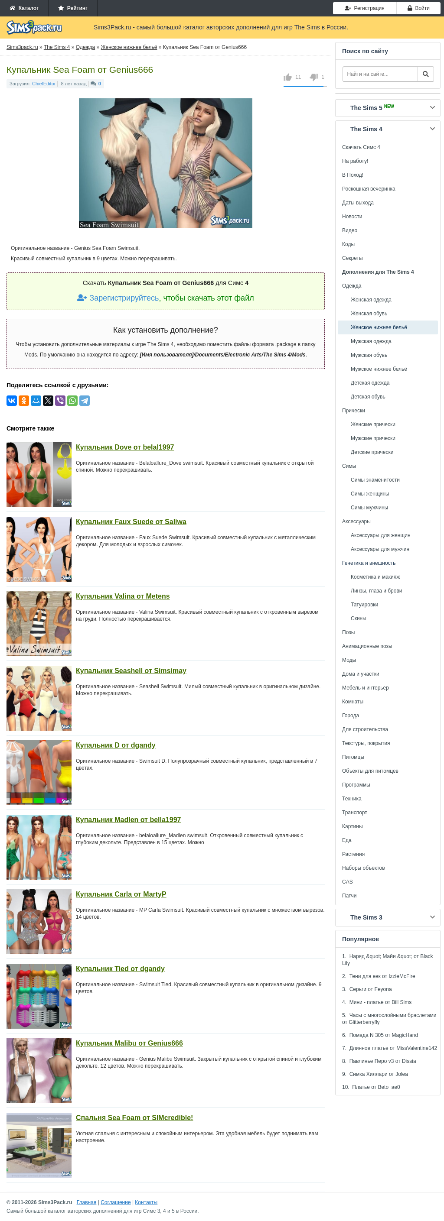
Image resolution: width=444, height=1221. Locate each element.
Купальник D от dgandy (116, 745)
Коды (348, 244)
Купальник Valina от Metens (123, 596)
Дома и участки (360, 674)
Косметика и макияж (375, 577)
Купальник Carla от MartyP (121, 894)
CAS (347, 882)
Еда (347, 840)
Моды (349, 660)
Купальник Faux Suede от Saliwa (131, 521)
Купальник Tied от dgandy (120, 968)
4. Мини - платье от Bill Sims (376, 1002)
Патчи (349, 896)
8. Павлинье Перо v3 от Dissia (379, 1061)
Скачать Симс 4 (361, 147)
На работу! (355, 161)
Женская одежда (371, 300)
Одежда (351, 286)
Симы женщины (370, 494)
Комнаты (352, 702)
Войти (419, 8)
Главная (87, 1202)
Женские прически (373, 424)
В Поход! (352, 175)
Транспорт (354, 813)
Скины (358, 618)
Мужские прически (373, 438)
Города (350, 716)
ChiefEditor (44, 83)
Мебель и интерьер (365, 688)
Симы (349, 466)
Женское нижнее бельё (379, 327)
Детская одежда (370, 383)
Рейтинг (73, 8)
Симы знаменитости (375, 480)
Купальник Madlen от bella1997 (128, 819)
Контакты (146, 1202)
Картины (352, 826)
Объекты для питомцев (370, 771)
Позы (348, 632)
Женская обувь (369, 314)
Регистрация (365, 8)
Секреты (352, 258)
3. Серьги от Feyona (367, 989)
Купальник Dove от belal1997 (125, 447)
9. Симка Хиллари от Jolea (375, 1074)
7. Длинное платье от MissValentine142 (389, 1048)
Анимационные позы (367, 646)
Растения (353, 854)
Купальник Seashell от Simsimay (131, 670)
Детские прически (372, 452)
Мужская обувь (369, 355)
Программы (356, 785)
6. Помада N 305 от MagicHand (380, 1035)
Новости (352, 217)
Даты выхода (358, 203)
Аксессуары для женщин (381, 535)
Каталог (24, 8)
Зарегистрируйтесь (118, 298)
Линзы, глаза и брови (376, 591)
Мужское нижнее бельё (379, 369)
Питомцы (353, 757)
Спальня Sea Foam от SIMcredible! (134, 1117)
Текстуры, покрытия (366, 743)
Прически (353, 411)
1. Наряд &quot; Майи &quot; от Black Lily (387, 959)
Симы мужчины (369, 508)
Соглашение (116, 1202)
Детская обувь (368, 397)
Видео (349, 230)
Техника (352, 799)
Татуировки (364, 605)
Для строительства (365, 729)
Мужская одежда (371, 341)
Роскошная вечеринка (368, 189)
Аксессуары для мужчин (380, 549)
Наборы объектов (363, 868)
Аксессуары (356, 521)
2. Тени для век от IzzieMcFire (378, 976)
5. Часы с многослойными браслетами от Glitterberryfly (389, 1018)
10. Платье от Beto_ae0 (371, 1087)
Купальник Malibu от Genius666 (129, 1043)
